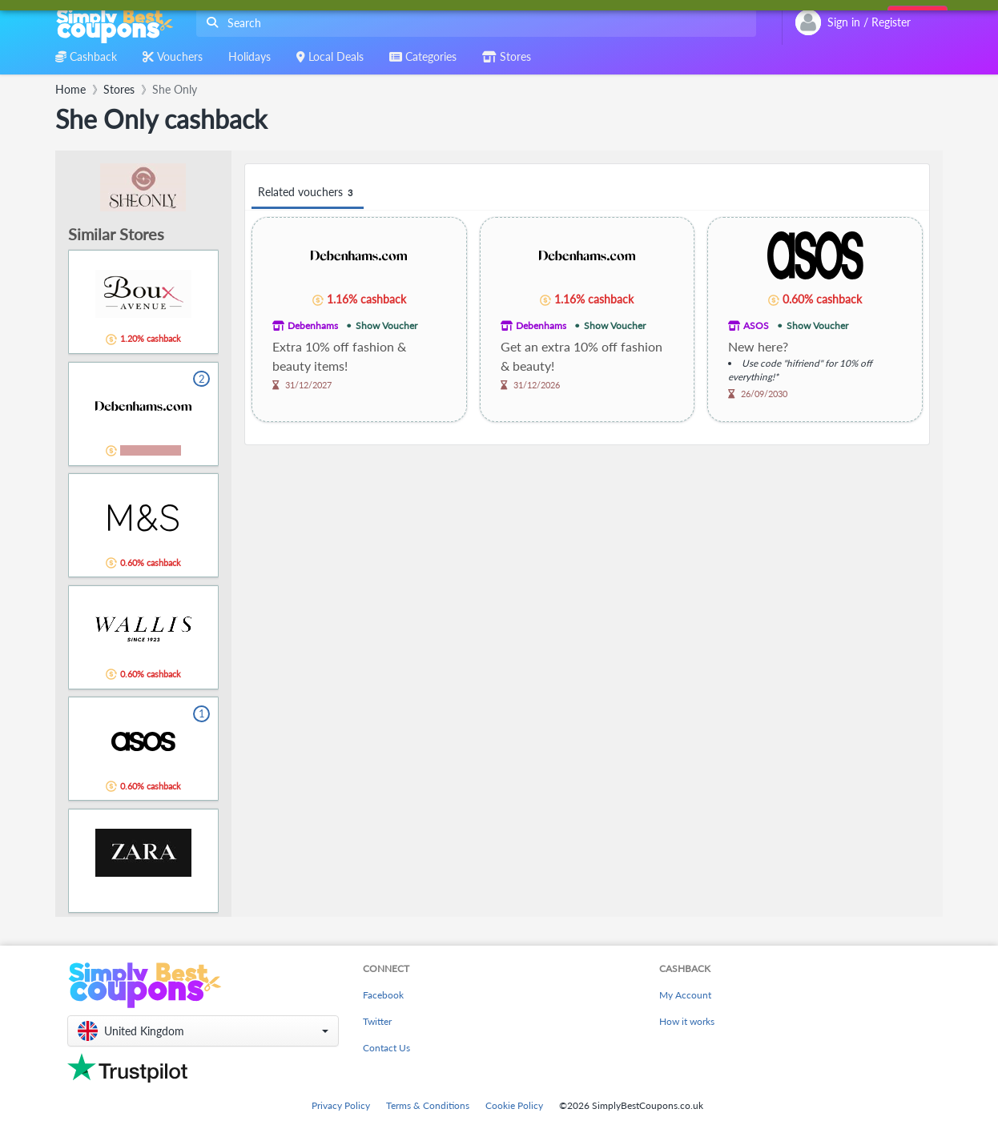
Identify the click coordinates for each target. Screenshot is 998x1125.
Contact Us (386, 1048)
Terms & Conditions (427, 1105)
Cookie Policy (514, 1105)
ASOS (756, 325)
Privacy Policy (341, 1105)
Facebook (383, 995)
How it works (686, 1021)
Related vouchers (307, 192)
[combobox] (473, 23)
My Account (685, 995)
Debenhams (313, 325)
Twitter (377, 1021)
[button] (203, 1031)
